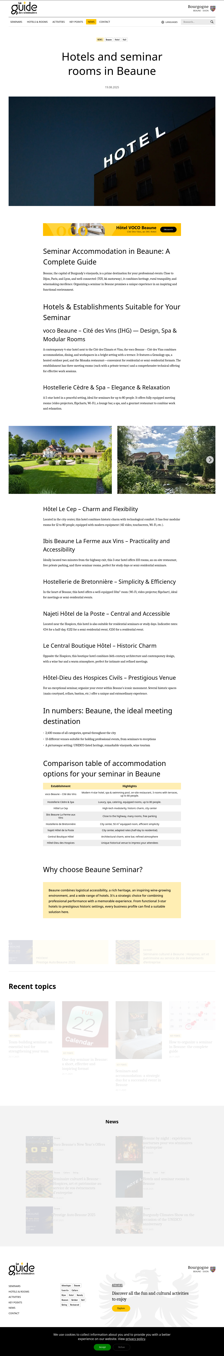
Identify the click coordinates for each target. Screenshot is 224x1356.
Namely (80, 1303)
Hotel (117, 39)
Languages (169, 22)
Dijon (64, 1303)
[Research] (212, 22)
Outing (64, 1313)
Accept (102, 1347)
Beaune (109, 39)
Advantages (66, 1293)
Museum (65, 1308)
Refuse (121, 1347)
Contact (14, 1321)
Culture (75, 1298)
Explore (121, 1316)
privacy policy (135, 1339)
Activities (15, 1304)
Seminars (14, 1293)
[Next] (210, 462)
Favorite (65, 1298)
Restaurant (74, 1313)
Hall (124, 39)
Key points (15, 1310)
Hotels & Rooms (19, 1299)
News (100, 39)
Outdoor (74, 1308)
